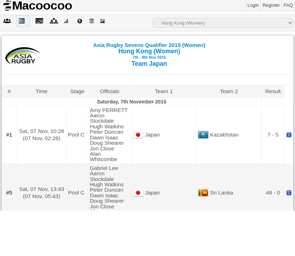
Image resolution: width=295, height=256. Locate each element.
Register (271, 5)
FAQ (288, 5)
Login (253, 5)
